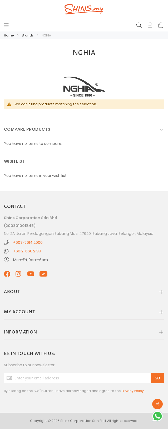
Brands (28, 35)
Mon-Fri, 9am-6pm (30, 259)
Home (9, 35)
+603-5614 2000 (28, 242)
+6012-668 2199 (27, 251)
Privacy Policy (133, 391)
